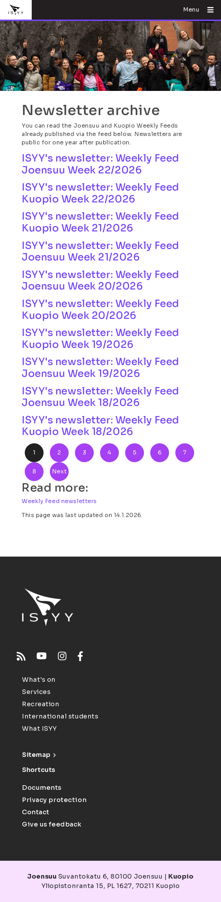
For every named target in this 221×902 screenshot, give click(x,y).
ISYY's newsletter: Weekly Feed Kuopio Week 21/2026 (100, 222)
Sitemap (39, 755)
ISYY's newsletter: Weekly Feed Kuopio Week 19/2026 (100, 339)
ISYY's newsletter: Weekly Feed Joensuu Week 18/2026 (100, 397)
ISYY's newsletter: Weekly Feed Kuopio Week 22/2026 (100, 193)
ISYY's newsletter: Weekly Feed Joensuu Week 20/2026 (100, 281)
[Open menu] (208, 10)
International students (60, 716)
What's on (39, 679)
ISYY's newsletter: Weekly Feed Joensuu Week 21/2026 (100, 251)
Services (36, 692)
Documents (42, 788)
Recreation (41, 704)
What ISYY (39, 728)
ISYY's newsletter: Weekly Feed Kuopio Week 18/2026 (100, 426)
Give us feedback (52, 824)
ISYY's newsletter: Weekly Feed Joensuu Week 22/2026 (100, 164)
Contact (35, 812)
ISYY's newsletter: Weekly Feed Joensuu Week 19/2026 (100, 368)
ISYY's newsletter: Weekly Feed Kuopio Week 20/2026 (100, 310)
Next (59, 471)
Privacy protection (54, 800)
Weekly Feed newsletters (59, 501)
